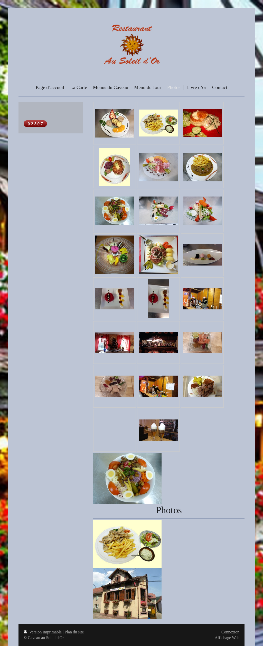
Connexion (230, 632)
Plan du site (74, 632)
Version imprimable (43, 632)
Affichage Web (227, 637)
